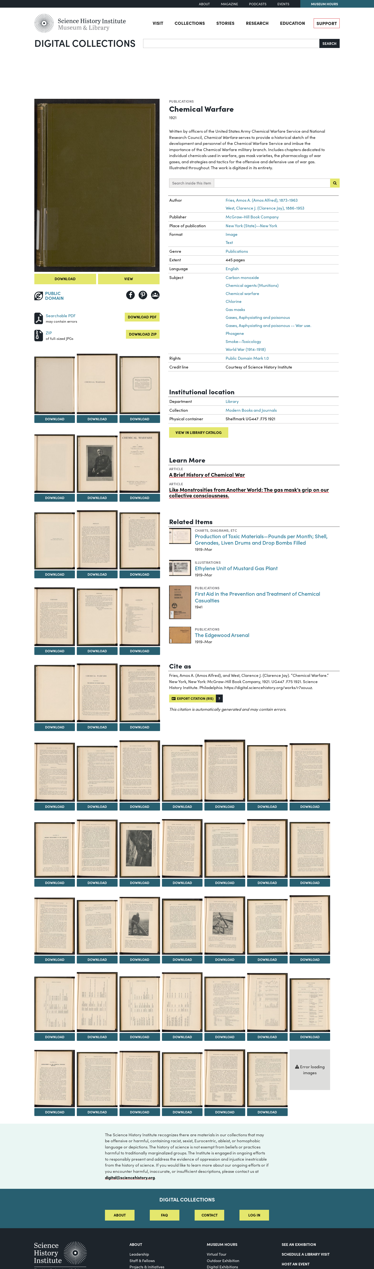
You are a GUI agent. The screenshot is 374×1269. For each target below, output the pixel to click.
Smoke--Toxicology (243, 341)
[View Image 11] (54, 616)
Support (327, 23)
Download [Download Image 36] (267, 959)
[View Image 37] (310, 925)
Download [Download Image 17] (54, 806)
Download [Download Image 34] (182, 959)
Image (232, 234)
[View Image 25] (97, 849)
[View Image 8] (54, 540)
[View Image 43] (267, 1002)
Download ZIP (142, 334)
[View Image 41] (182, 1002)
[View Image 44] (310, 1005)
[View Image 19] (139, 771)
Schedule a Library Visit (306, 1254)
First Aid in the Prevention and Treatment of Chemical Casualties (257, 597)
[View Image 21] (224, 771)
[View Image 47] (139, 1079)
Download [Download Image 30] (310, 882)
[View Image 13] (139, 616)
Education (292, 23)
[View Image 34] (182, 927)
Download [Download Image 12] (97, 650)
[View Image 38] (54, 1004)
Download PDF (142, 316)
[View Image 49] (224, 1078)
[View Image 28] (224, 850)
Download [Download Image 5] (54, 497)
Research (257, 23)
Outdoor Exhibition (223, 1260)
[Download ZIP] (38, 335)
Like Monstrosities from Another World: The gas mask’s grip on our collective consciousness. (249, 492)
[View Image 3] (97, 384)
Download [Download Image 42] (224, 1036)
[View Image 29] (267, 848)
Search (329, 43)
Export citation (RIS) (192, 698)
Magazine (229, 4)
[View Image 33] (139, 926)
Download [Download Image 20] (182, 806)
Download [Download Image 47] (139, 1112)
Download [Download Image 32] (97, 959)
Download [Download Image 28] (224, 882)
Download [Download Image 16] (139, 727)
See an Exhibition (299, 1244)
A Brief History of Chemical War (207, 474)
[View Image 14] (54, 693)
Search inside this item (191, 182)
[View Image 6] (97, 464)
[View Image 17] (54, 772)
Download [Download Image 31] (54, 959)
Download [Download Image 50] (267, 1112)
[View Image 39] (97, 1002)
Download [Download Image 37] (310, 959)
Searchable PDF (61, 315)
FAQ (164, 1214)
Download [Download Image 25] (97, 882)
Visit (158, 23)
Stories (225, 23)
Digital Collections (84, 42)
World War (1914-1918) (246, 349)
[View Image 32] (97, 927)
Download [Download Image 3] (97, 418)
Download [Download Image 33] (139, 959)
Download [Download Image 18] (97, 806)
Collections (190, 23)
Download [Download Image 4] (139, 418)
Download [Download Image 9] (97, 574)
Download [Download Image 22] (267, 806)
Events (283, 4)
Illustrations (208, 562)
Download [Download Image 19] (139, 806)
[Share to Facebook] (130, 295)
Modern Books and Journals (251, 410)
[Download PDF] (38, 318)
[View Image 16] (139, 693)
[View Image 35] (224, 925)
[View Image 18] (97, 774)
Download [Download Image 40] (139, 1036)
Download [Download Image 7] (139, 497)
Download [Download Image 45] (54, 1112)
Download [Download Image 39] (97, 1036)
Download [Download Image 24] (54, 882)
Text (229, 242)
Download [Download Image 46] (97, 1112)
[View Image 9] (97, 539)
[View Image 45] (54, 1078)
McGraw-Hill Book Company (252, 217)
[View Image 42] (224, 1004)
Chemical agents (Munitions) (252, 285)
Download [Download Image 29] (267, 882)
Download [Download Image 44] (310, 1036)
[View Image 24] (54, 850)
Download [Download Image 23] (310, 806)
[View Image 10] (139, 540)
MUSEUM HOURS (222, 1244)
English (232, 268)
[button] (219, 698)
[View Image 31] (54, 926)
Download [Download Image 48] (182, 1112)
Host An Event (296, 1263)
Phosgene (235, 333)
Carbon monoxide (242, 277)
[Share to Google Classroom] (155, 295)
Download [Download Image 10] (139, 574)
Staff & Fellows (142, 1260)
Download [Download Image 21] (224, 806)
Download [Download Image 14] (54, 727)
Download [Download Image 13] (139, 650)
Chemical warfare (242, 293)
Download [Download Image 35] (224, 959)
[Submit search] (335, 183)
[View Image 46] (97, 1079)
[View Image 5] (54, 463)
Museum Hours (324, 3)
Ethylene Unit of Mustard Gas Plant (236, 568)
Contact (210, 1214)
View (128, 278)
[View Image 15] (97, 692)
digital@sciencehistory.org (130, 1177)
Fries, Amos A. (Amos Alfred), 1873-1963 (262, 200)
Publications (181, 101)
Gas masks (235, 309)
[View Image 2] (54, 385)
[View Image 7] (139, 462)
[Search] (231, 43)
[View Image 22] (267, 773)
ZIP (49, 333)
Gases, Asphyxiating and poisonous (258, 317)
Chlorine (234, 301)
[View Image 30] (310, 850)
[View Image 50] (267, 1079)
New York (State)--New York (251, 225)
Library (232, 401)
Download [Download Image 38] (54, 1036)
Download (65, 278)
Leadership (139, 1254)
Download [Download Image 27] (182, 882)
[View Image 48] (182, 1079)
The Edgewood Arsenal (222, 634)
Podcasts (257, 4)
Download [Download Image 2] (54, 418)
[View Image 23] (310, 772)
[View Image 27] (182, 848)
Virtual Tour (216, 1254)
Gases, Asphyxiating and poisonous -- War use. (268, 325)
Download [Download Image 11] (54, 650)
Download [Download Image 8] (54, 574)
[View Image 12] (97, 617)
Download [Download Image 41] (182, 1036)
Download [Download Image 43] (267, 1036)
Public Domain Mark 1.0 (247, 358)
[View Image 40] (139, 1004)
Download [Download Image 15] (97, 727)
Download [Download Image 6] (97, 497)
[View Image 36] (267, 927)
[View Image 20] (182, 773)
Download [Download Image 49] (224, 1112)
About (204, 4)
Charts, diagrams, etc (216, 530)
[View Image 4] (139, 385)
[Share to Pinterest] (143, 295)
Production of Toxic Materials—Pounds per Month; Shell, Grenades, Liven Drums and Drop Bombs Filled (261, 539)
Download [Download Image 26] (139, 882)
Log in (254, 1214)
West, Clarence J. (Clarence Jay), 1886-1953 (265, 208)
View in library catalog (199, 432)
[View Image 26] (139, 850)
